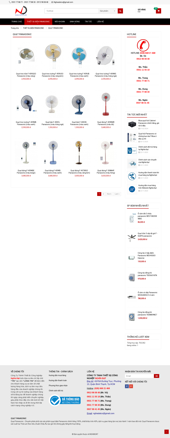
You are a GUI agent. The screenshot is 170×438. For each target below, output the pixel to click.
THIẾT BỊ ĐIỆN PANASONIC (38, 21)
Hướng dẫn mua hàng (57, 375)
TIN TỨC (88, 21)
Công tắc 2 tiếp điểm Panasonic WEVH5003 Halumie (146, 255)
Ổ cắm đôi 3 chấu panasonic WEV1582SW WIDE (147, 216)
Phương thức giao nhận (58, 386)
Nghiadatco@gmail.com (62, 2)
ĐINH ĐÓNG (75, 21)
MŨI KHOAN (60, 21)
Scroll (166, 432)
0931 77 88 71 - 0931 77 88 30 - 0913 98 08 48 (28, 2)
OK (156, 376)
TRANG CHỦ (16, 21)
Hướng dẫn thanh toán (58, 380)
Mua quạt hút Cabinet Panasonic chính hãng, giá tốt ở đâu (148, 123)
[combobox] (108, 10)
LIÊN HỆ (100, 21)
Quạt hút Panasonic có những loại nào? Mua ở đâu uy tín (147, 136)
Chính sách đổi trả (56, 391)
